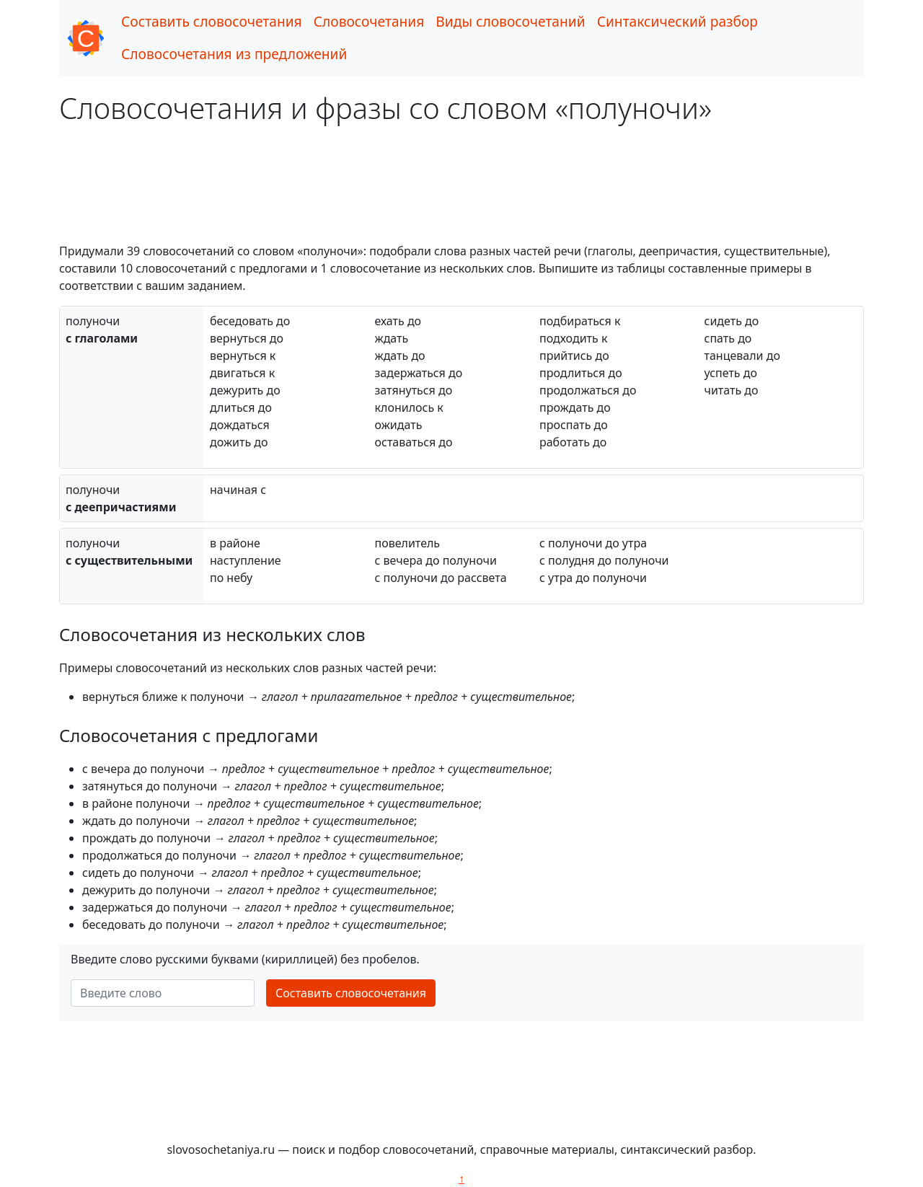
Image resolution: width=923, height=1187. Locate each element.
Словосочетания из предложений (234, 53)
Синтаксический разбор (677, 21)
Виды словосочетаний (510, 21)
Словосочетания (369, 21)
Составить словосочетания (211, 21)
